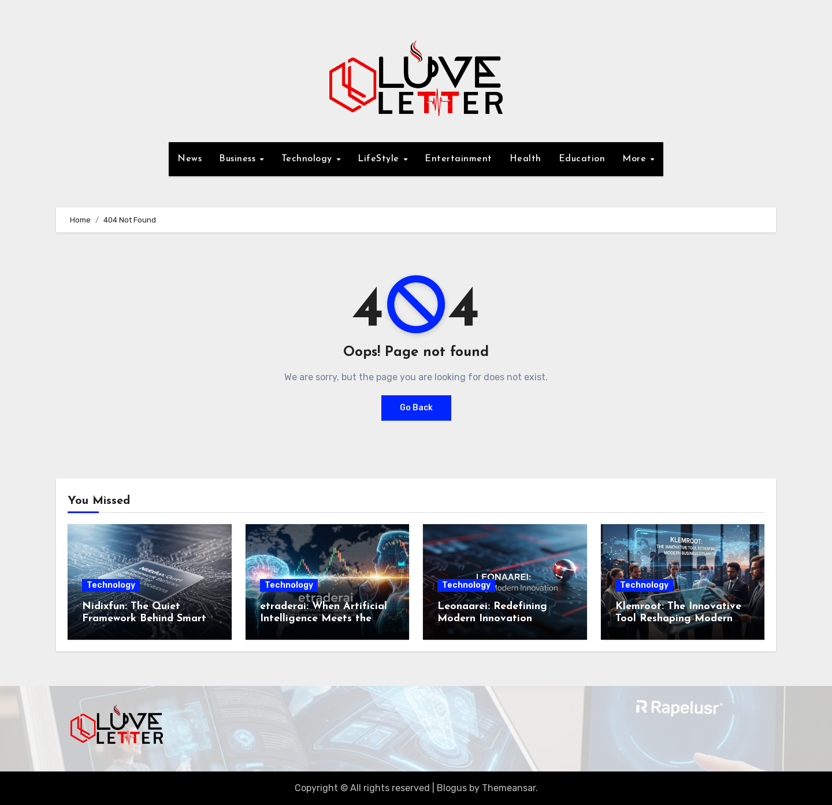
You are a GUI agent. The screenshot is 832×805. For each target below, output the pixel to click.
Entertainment (458, 159)
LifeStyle (380, 159)
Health (525, 159)
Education (582, 159)
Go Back (416, 408)
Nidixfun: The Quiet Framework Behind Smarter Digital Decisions (149, 619)
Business (239, 159)
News (189, 159)
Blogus (452, 787)
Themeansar (509, 787)
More (635, 159)
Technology (308, 159)
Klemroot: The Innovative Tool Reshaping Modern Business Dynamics (678, 619)
